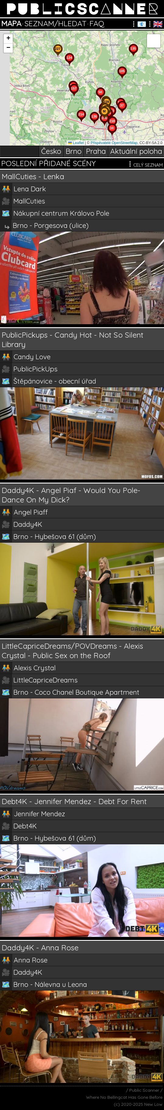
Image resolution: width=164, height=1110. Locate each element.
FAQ (96, 23)
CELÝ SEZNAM (138, 163)
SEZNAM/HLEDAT (55, 23)
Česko (51, 151)
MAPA (11, 23)
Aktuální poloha (136, 151)
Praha (96, 151)
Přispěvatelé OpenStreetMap (114, 143)
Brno (73, 151)
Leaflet (76, 143)
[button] (112, 136)
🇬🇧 (158, 24)
